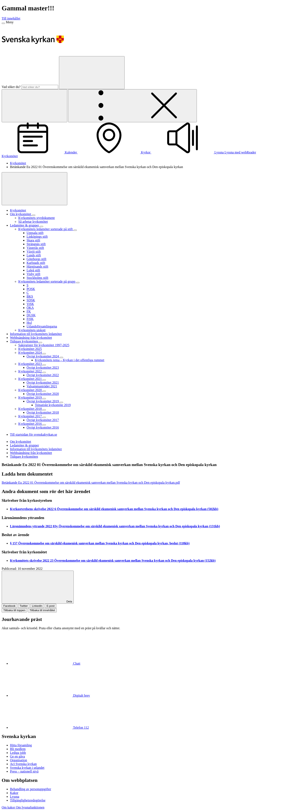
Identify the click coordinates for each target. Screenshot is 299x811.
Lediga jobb (18, 752)
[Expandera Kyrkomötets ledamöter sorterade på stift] (75, 230)
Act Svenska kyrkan (23, 764)
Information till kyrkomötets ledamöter (36, 449)
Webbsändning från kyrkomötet (31, 453)
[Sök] (92, 72)
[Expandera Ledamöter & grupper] (41, 226)
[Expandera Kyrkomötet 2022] (44, 372)
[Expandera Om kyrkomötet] (33, 215)
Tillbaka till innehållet (42, 610)
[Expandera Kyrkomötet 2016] (44, 424)
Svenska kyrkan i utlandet (27, 767)
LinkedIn (37, 605)
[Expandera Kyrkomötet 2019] (44, 398)
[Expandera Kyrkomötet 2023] (44, 365)
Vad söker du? (11, 87)
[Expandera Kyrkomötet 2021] (44, 380)
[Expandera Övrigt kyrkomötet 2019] (61, 402)
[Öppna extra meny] (132, 105)
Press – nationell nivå (24, 771)
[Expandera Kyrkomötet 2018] (44, 409)
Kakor (14, 793)
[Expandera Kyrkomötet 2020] (44, 391)
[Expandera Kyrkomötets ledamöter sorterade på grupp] (78, 282)
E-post (51, 605)
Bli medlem (18, 749)
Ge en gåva (17, 756)
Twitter (24, 605)
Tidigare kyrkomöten (24, 456)
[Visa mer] (34, 188)
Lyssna (14, 796)
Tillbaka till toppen (14, 610)
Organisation (18, 760)
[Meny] (3, 23)
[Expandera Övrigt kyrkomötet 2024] (61, 357)
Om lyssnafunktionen (30, 807)
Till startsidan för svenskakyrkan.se (33, 434)
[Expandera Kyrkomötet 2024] (44, 353)
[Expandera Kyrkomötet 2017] (44, 417)
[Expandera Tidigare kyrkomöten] (40, 342)
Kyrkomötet (10, 156)
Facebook (9, 605)
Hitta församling (21, 745)
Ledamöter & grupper (24, 445)
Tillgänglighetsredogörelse (27, 800)
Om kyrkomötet (20, 441)
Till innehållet (11, 18)
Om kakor (9, 807)
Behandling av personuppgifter (30, 789)
